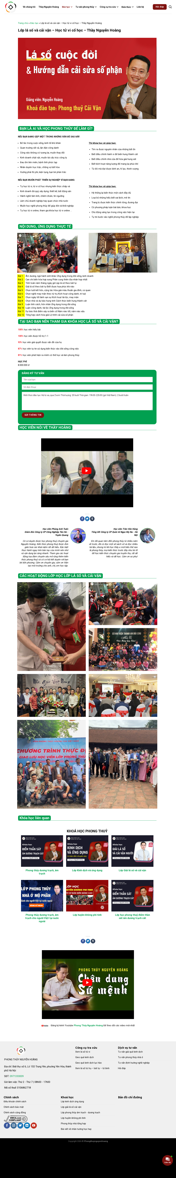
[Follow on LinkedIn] (27, 1125)
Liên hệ (140, 7)
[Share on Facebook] (82, 518)
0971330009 (17, 1076)
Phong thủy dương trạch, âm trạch (42, 872)
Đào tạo (67, 7)
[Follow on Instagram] (14, 1125)
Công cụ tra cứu (109, 7)
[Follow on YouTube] (34, 1125)
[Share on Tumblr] (92, 518)
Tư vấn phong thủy (86, 7)
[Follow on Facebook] (7, 1125)
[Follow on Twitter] (20, 1125)
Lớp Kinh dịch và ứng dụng (87, 870)
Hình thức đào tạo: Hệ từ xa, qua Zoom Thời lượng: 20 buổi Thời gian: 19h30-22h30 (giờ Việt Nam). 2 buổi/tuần (87, 401)
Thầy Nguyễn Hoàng (49, 7)
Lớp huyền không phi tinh (87, 914)
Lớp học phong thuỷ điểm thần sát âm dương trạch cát (132, 916)
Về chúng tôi (29, 7)
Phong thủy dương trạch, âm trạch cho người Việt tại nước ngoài (42, 918)
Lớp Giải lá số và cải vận (132, 870)
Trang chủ (23, 23)
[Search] (170, 7)
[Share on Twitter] (87, 518)
